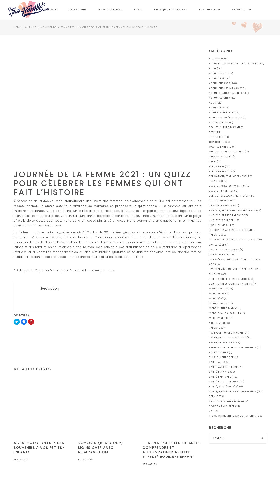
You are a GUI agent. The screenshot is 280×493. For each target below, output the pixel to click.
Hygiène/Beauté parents (226, 215)
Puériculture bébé (222, 357)
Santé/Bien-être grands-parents (232, 391)
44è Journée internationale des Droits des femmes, (83, 201)
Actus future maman (224, 88)
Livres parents (219, 254)
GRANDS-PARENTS (221, 205)
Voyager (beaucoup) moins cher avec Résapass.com (100, 447)
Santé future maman (224, 381)
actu (212, 68)
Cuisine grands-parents (226, 151)
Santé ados (217, 362)
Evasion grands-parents (227, 185)
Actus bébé (217, 78)
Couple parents (220, 146)
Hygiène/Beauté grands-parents (232, 210)
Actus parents (219, 97)
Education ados (220, 171)
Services (215, 396)
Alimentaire (217, 107)
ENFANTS (215, 181)
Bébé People (217, 136)
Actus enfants (219, 83)
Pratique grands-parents (227, 337)
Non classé (217, 323)
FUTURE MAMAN (219, 200)
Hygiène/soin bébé (222, 220)
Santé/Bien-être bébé (224, 386)
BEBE (212, 132)
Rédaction (21, 459)
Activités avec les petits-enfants (233, 63)
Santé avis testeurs (223, 366)
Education (216, 166)
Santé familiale (220, 376)
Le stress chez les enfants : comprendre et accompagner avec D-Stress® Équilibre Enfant (172, 449)
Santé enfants (219, 371)
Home (17, 27)
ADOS (212, 102)
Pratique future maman (226, 332)
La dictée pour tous (55, 206)
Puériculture (218, 352)
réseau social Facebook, (101, 211)
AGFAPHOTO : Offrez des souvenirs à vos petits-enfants (39, 447)
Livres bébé (217, 244)
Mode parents (219, 318)
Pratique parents (221, 342)
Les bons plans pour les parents (232, 239)
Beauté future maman (224, 127)
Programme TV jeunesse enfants (232, 347)
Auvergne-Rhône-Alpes (225, 117)
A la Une (30, 27)
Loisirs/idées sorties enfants (230, 283)
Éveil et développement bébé (229, 195)
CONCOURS (216, 142)
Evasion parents (221, 190)
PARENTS (214, 327)
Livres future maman (224, 249)
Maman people (219, 288)
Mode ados (217, 293)
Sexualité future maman (226, 401)
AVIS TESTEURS (219, 122)
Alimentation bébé (222, 112)
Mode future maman (223, 308)
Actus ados (217, 73)
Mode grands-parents (225, 313)
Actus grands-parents (225, 93)
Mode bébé (216, 298)
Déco (212, 161)
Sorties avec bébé (222, 406)
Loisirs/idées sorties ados (228, 278)
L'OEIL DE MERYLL (220, 225)
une (211, 411)
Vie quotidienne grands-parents (232, 415)
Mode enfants (219, 303)
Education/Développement (228, 176)
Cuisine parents (220, 156)
